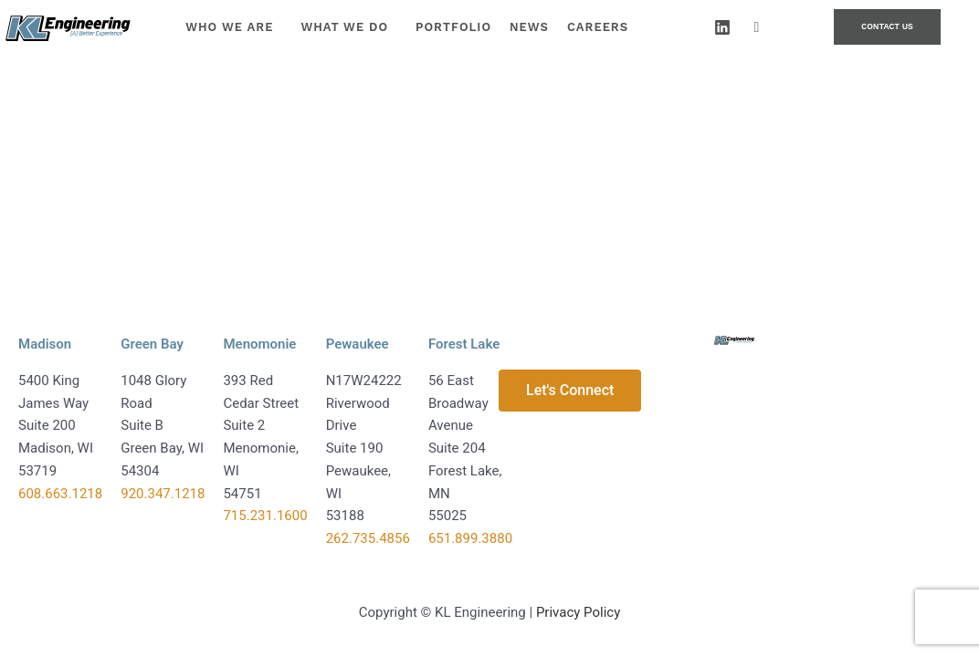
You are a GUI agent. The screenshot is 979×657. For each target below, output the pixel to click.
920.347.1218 (163, 493)
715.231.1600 (265, 515)
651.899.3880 (470, 538)
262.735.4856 (368, 538)
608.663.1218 (60, 493)
